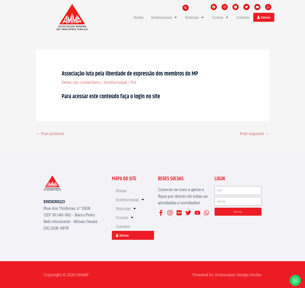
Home (138, 17)
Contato (243, 17)
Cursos (220, 17)
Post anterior (50, 133)
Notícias (194, 17)
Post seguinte (254, 133)
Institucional (164, 17)
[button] (185, 8)
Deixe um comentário (81, 82)
